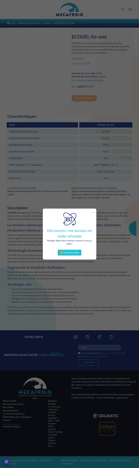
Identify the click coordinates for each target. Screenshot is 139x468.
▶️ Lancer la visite (69, 252)
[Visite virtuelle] (6, 461)
